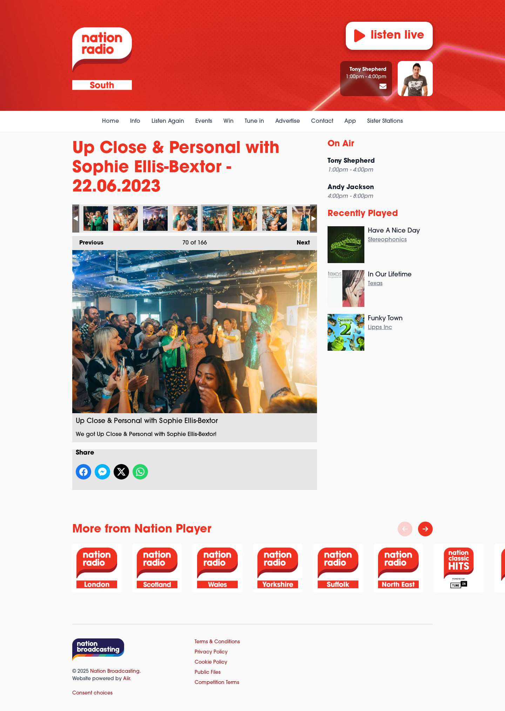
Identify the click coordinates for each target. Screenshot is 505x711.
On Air (341, 144)
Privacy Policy (211, 652)
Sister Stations (385, 121)
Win (228, 121)
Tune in (254, 121)
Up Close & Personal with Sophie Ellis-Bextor (95, 218)
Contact (322, 121)
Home (110, 121)
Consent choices (92, 693)
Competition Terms (217, 682)
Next (300, 241)
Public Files (208, 672)
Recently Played (363, 214)
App (350, 121)
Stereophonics (387, 240)
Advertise (287, 121)
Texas (375, 284)
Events (203, 121)
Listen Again (168, 121)
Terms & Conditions (217, 642)
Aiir (126, 679)
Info (135, 121)
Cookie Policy (211, 662)
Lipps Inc (380, 327)
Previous (87, 241)
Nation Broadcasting (115, 671)
